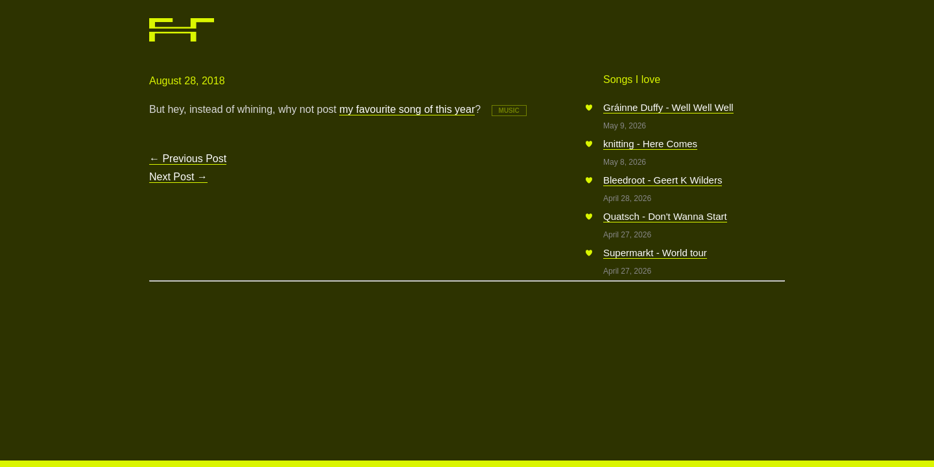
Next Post (178, 176)
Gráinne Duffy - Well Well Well (668, 107)
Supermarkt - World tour (655, 252)
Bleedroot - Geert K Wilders (662, 180)
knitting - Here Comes (650, 143)
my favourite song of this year (407, 109)
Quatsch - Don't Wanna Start (665, 216)
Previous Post (187, 158)
